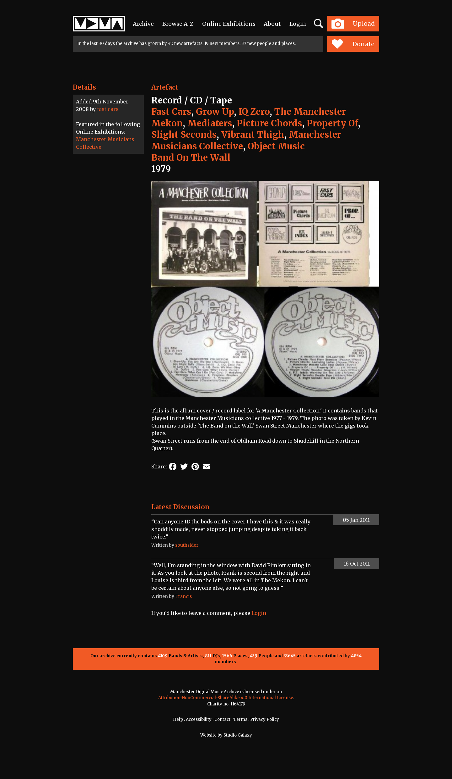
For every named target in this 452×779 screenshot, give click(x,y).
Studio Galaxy (237, 735)
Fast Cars (171, 111)
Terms (240, 719)
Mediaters (209, 123)
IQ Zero (254, 111)
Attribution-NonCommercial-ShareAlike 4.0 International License (225, 697)
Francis (183, 596)
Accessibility (199, 719)
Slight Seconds (184, 134)
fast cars (108, 109)
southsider (186, 545)
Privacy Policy (264, 719)
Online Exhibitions (229, 23)
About (272, 23)
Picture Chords (269, 123)
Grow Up (215, 111)
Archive (143, 23)
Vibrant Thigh (252, 134)
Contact (222, 719)
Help (178, 719)
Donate (353, 44)
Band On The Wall (190, 157)
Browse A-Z (178, 23)
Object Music (276, 146)
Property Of (332, 123)
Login (297, 23)
